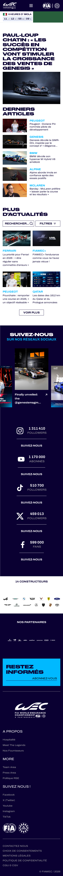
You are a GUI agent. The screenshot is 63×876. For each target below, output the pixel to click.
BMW (33, 153)
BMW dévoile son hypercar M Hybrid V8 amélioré (42, 159)
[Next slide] (57, 376)
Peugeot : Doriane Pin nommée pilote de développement (43, 127)
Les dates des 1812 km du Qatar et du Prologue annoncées (46, 299)
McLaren (37, 185)
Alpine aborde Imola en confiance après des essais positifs (43, 175)
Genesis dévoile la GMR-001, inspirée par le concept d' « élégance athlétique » (44, 143)
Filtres (48, 223)
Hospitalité (9, 739)
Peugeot (37, 121)
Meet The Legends (14, 745)
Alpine (35, 169)
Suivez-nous (31, 446)
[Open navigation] (31, 6)
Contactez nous (15, 846)
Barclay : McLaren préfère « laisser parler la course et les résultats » (45, 192)
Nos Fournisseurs (13, 750)
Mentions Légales (17, 855)
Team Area (9, 767)
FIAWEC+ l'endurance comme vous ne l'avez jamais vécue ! (46, 258)
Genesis (36, 137)
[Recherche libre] (18, 224)
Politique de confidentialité (25, 860)
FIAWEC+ (39, 251)
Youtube (7, 806)
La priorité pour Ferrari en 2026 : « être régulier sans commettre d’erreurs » (16, 260)
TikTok (7, 817)
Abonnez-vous (44, 678)
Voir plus (31, 312)
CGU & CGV (10, 865)
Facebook (9, 795)
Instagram (9, 811)
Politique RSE (11, 778)
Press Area (9, 772)
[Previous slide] (5, 376)
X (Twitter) (9, 800)
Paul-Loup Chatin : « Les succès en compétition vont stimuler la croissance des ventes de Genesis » (29, 51)
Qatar (38, 292)
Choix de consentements (22, 851)
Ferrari (9, 251)
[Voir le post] (46, 399)
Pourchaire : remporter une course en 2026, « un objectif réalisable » (16, 299)
